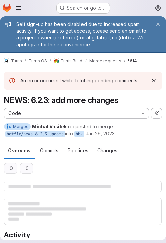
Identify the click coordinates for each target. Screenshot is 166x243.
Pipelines (78, 150)
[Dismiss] (154, 81)
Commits (49, 150)
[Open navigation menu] (18, 8)
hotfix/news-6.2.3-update (35, 134)
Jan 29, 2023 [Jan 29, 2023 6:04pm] (100, 133)
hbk (79, 134)
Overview (19, 150)
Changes (107, 150)
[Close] (158, 24)
